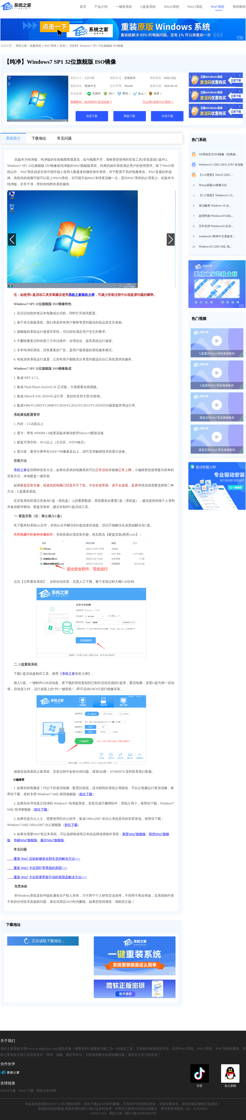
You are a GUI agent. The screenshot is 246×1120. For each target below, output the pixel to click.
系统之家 (20, 470)
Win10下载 (8, 1090)
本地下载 (167, 116)
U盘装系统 (148, 6)
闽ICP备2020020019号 (140, 1113)
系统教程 (239, 6)
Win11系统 (194, 6)
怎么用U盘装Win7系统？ (158, 101)
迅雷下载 (91, 116)
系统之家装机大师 (81, 294)
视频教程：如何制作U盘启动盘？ (91, 101)
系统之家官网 (46, 1090)
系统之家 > (23, 45)
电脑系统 (35, 45)
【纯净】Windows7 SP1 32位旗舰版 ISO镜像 (95, 45)
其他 (62, 45)
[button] (89, 281)
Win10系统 (171, 6)
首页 (83, 6)
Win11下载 (26, 1090)
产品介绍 (100, 6)
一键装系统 (124, 6)
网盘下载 (129, 116)
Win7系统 (217, 6)
